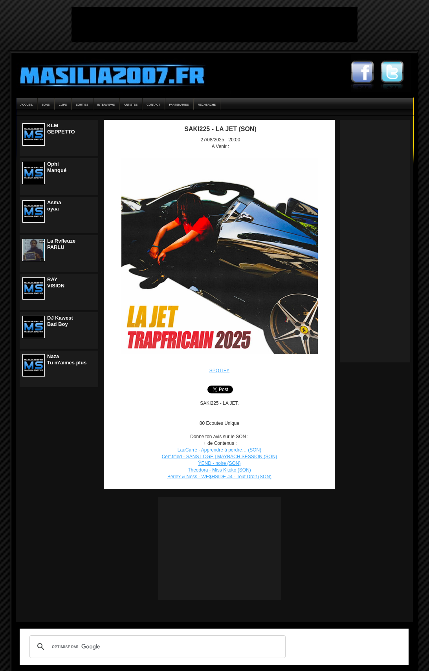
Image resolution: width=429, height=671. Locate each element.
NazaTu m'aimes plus (66, 359)
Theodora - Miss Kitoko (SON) (219, 470)
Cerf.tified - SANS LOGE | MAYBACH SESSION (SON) (219, 456)
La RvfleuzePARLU (61, 244)
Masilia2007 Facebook (366, 72)
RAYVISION (55, 282)
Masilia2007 (107, 73)
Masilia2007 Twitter (396, 72)
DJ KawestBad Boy (60, 321)
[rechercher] (156, 646)
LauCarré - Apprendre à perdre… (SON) (219, 450)
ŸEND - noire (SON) (219, 463)
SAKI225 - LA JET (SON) (220, 129)
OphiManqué (56, 167)
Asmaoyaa (54, 205)
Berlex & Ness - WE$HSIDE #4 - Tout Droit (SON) (219, 476)
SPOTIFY (219, 370)
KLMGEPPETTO (61, 128)
